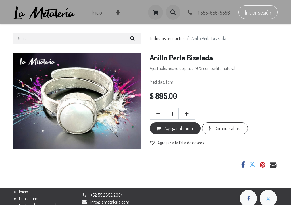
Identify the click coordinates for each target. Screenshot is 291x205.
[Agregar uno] (186, 114)
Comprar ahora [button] (225, 128)
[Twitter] (252, 164)
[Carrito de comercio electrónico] (155, 12)
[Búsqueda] (132, 38)
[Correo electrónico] (273, 164)
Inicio (23, 191)
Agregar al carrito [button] (175, 128)
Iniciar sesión (258, 12)
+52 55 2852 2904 (106, 195)
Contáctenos (30, 198)
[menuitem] (97, 12)
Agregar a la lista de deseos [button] (177, 142)
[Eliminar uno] (158, 114)
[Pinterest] (262, 164)
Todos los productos (167, 38)
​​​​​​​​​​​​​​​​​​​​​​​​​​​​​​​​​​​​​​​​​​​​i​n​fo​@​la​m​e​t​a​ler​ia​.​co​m (109, 202)
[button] (173, 12)
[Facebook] (243, 164)
